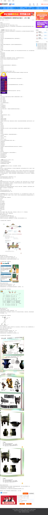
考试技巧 (44, 7)
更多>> (47, 41)
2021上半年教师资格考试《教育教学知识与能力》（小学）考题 (14, 10)
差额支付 (22, 509)
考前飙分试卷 (2, 86)
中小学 (23, 8)
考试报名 (4, 7)
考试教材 (11, 8)
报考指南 (8, 7)
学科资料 (38, 7)
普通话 (26, 8)
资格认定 (8, 8)
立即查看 (6, 83)
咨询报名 (28, 503)
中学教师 (21, 7)
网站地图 (34, 509)
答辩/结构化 (45, 8)
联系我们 (28, 509)
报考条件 (11, 7)
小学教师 (25, 7)
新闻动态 (3, 10)
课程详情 (22, 503)
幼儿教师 (30, 7)
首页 (0, 10)
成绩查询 (4, 8)
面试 (18, 8)
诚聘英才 (25, 509)
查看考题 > (45, 32)
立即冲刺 (6, 89)
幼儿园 (21, 8)
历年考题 (41, 7)
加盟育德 (16, 509)
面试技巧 (41, 8)
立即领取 (6, 86)
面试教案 (38, 8)
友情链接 (31, 509)
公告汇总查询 (2, 83)
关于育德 (13, 509)
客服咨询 (46, 10)
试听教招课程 (2, 81)
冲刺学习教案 (2, 89)
